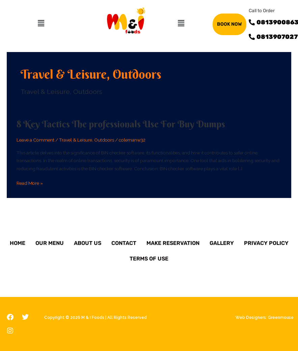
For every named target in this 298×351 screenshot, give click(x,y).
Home (17, 243)
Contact (123, 243)
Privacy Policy (266, 243)
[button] (41, 23)
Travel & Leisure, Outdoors (86, 140)
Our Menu (49, 243)
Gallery (222, 243)
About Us (87, 243)
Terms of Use (149, 258)
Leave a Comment (35, 140)
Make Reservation (172, 243)
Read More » (30, 183)
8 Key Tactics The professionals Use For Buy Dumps (121, 124)
